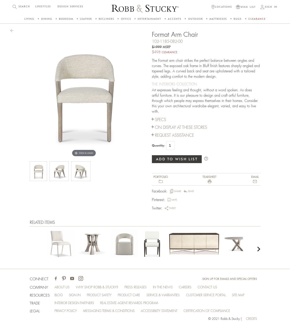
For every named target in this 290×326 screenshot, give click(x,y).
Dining (46, 18)
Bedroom (66, 18)
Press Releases (136, 287)
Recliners (106, 18)
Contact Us (207, 287)
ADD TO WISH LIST (177, 159)
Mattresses (218, 18)
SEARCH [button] (24, 6)
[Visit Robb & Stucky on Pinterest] (64, 279)
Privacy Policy (66, 311)
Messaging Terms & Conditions (109, 311)
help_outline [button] (206, 158)
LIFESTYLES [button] (43, 6)
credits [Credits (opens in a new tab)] (251, 318)
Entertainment (149, 18)
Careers (185, 287)
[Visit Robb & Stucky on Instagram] (80, 279)
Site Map (238, 295)
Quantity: (158, 145)
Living (29, 18)
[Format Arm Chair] (61, 244)
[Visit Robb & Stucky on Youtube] (72, 279)
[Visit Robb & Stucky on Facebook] (55, 279)
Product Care (129, 295)
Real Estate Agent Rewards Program (129, 303)
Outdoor (195, 18)
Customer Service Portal (206, 295)
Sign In (75, 295)
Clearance (257, 18)
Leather (86, 18)
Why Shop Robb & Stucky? (97, 287)
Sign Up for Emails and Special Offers (229, 278)
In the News (163, 287)
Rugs (238, 18)
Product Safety (99, 295)
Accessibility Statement (159, 311)
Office (126, 18)
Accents (174, 18)
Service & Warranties (163, 295)
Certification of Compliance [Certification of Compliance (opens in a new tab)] (207, 311)
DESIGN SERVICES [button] (70, 6)
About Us (62, 287)
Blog (59, 295)
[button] (222, 7)
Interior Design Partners (74, 303)
